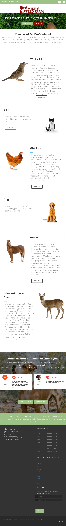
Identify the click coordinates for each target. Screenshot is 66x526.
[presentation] (44, 504)
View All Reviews (25, 401)
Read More (41, 97)
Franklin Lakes (44, 367)
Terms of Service (26, 519)
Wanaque (13, 367)
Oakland (4, 367)
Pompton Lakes (34, 365)
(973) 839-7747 (7, 434)
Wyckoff (54, 367)
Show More (15, 386)
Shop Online (26, 23)
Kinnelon (23, 365)
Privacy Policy (17, 519)
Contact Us (39, 23)
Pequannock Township (27, 367)
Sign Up (40, 510)
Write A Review (41, 401)
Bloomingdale (55, 363)
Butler (44, 365)
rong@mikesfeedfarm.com (11, 435)
